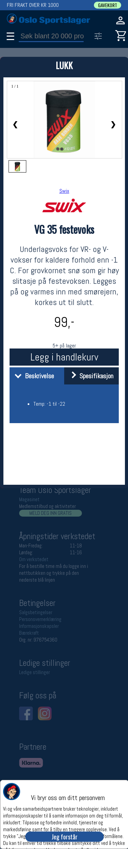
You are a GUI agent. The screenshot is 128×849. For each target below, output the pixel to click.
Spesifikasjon (89, 375)
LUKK (64, 65)
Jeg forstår (64, 836)
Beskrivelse (32, 375)
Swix (64, 190)
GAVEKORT (107, 5)
